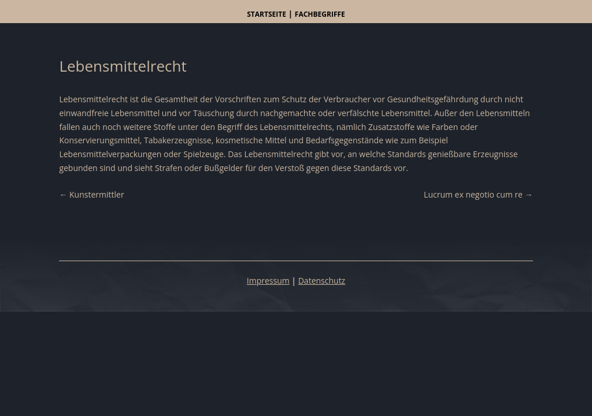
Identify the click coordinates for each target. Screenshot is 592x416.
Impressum (268, 280)
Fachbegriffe (320, 14)
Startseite (266, 14)
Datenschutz (321, 280)
